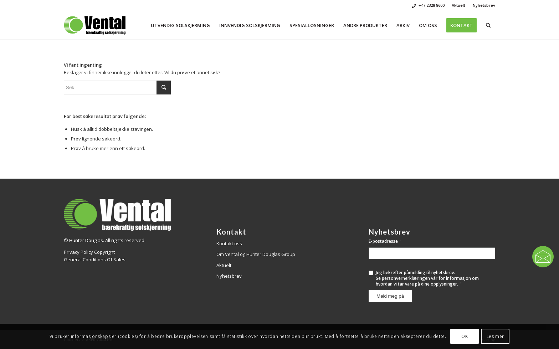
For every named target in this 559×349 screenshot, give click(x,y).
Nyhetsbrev (484, 5)
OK (464, 336)
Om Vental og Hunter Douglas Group (255, 254)
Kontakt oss (229, 243)
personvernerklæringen (406, 278)
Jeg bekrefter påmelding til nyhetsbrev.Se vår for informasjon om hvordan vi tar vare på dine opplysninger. (427, 278)
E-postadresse (385, 241)
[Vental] (94, 25)
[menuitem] (458, 5)
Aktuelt (458, 5)
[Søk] (488, 25)
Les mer (495, 336)
